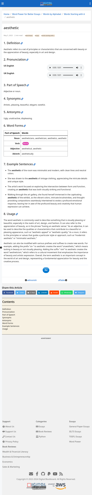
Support (6, 421)
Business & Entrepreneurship (16, 456)
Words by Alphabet (52, 14)
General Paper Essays (79, 426)
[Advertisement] (45, 357)
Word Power (29, 35)
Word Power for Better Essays (26, 14)
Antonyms (6, 320)
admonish (32, 280)
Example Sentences (10, 326)
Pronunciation (8, 312)
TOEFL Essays (75, 436)
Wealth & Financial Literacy (15, 451)
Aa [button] (46, 269)
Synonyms (6, 317)
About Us (8, 426)
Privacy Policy (10, 441)
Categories (41, 421)
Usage (5, 329)
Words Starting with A (74, 14)
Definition (6, 309)
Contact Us (8, 436)
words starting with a (47, 35)
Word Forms (7, 323)
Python (41, 436)
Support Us (9, 431)
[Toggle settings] (90, 3)
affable (61, 280)
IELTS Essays (75, 431)
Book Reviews (44, 431)
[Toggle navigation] (2, 3)
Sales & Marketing (11, 466)
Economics (7, 461)
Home (6, 14)
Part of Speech (8, 314)
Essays (37, 35)
